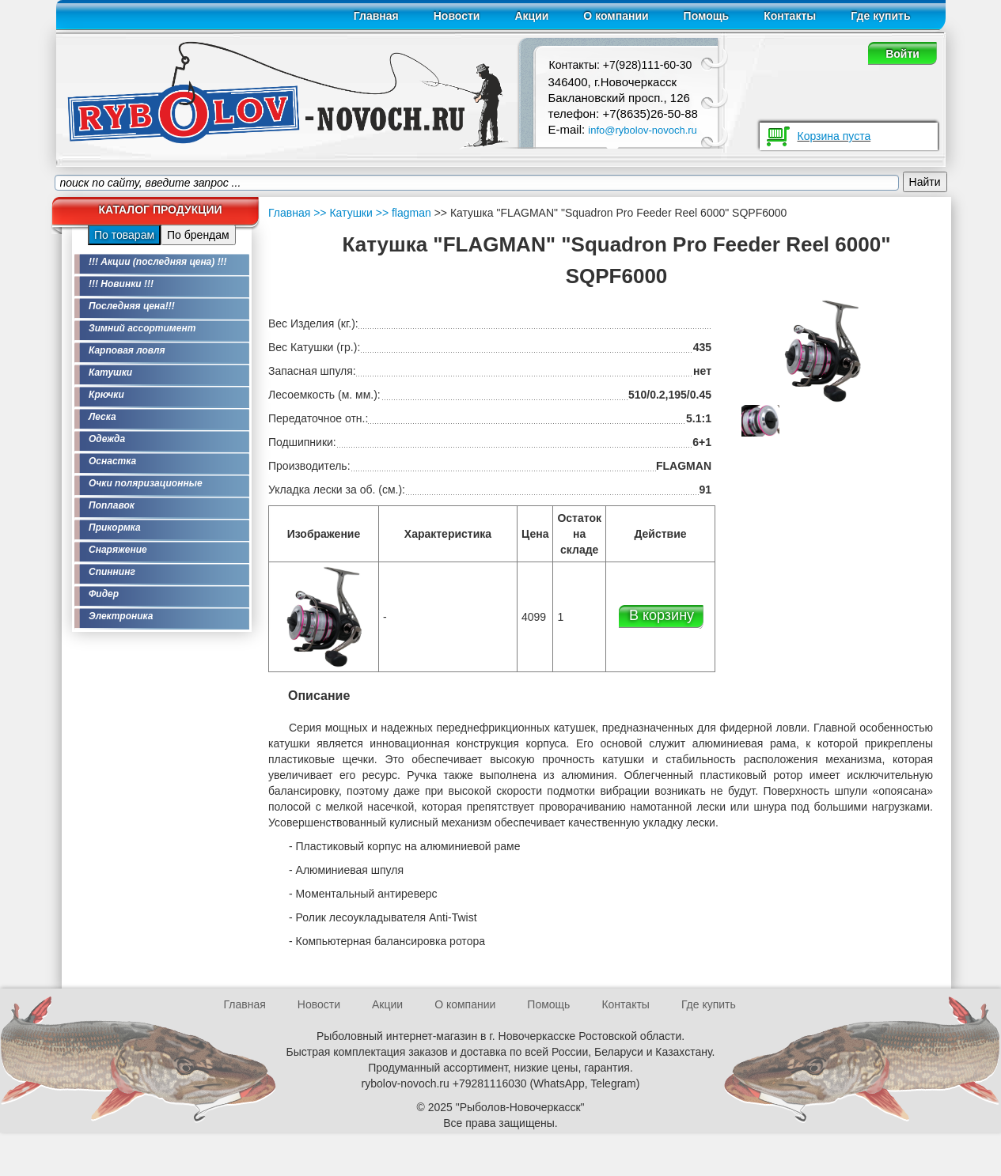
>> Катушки (343, 212)
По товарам (124, 235)
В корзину (661, 615)
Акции (531, 15)
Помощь (707, 15)
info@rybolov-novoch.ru (642, 130)
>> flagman (402, 212)
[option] (760, 421)
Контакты (790, 15)
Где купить (880, 15)
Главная (376, 15)
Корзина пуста (834, 136)
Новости (457, 15)
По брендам (198, 235)
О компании (615, 15)
